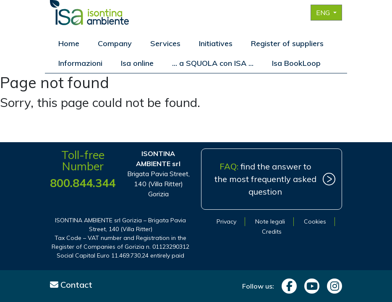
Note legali (270, 221)
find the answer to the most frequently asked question (265, 179)
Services (165, 43)
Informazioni (80, 63)
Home (68, 43)
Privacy (226, 221)
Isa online (137, 63)
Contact (71, 284)
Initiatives (216, 43)
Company (115, 43)
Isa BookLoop (296, 63)
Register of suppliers (287, 43)
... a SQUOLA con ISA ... (212, 63)
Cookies (315, 221)
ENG (324, 12)
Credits (272, 231)
